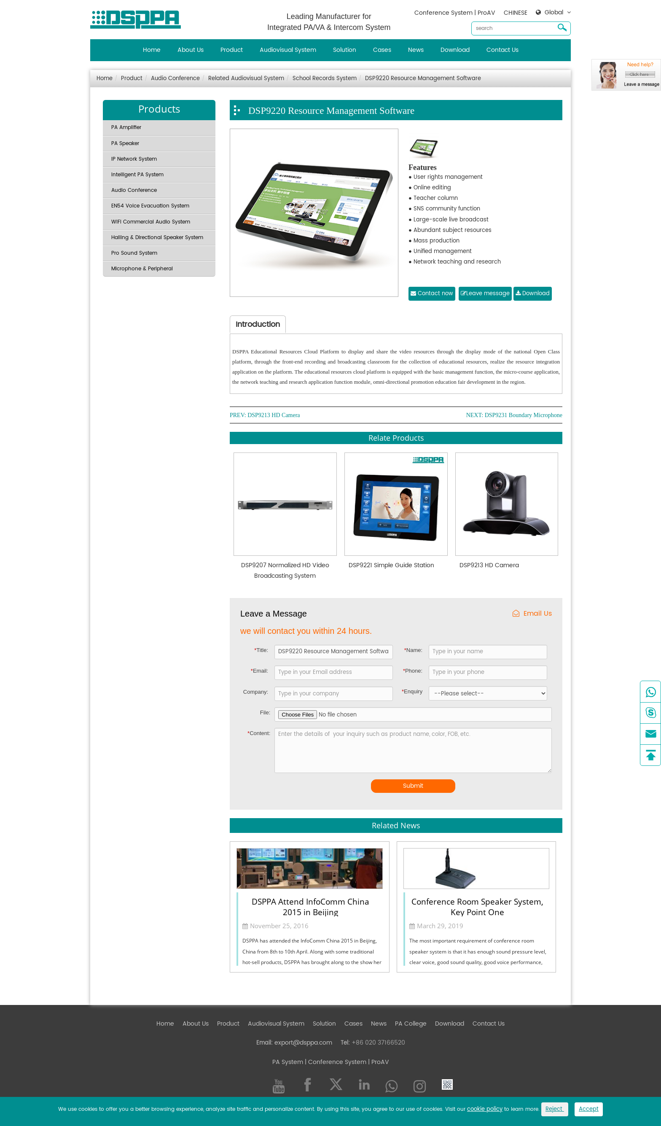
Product (231, 50)
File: (265, 712)
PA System (287, 1062)
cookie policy (484, 1109)
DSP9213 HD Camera (273, 415)
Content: (258, 733)
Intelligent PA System (137, 175)
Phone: (412, 671)
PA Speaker (125, 144)
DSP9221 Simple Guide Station (391, 565)
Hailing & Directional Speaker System (157, 238)
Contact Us (502, 50)
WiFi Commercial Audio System (150, 222)
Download (455, 50)
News (416, 50)
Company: (255, 692)
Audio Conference (175, 78)
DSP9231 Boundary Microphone (523, 415)
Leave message (485, 293)
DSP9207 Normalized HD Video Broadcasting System (285, 570)
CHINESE (515, 13)
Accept (589, 1109)
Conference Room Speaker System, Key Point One (477, 906)
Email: (259, 671)
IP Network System (134, 159)
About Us (190, 50)
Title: (261, 650)
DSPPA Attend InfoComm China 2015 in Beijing (310, 906)
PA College (411, 1024)
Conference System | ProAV (454, 13)
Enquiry (412, 691)
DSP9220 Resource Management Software (423, 78)
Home (152, 50)
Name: (413, 650)
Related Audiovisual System (246, 78)
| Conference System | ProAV (346, 1062)
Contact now (432, 293)
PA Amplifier (126, 128)
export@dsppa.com (303, 1043)
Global (554, 12)
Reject (554, 1109)
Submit (413, 786)
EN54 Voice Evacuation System (150, 206)
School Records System (325, 78)
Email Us (532, 614)
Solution (344, 50)
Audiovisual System (288, 50)
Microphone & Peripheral (142, 269)
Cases (382, 50)
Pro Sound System (134, 253)
